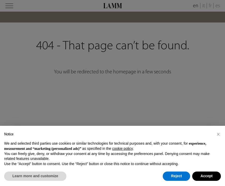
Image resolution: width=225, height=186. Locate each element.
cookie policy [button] (122, 148)
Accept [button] (206, 176)
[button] (218, 134)
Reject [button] (176, 176)
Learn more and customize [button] (35, 176)
